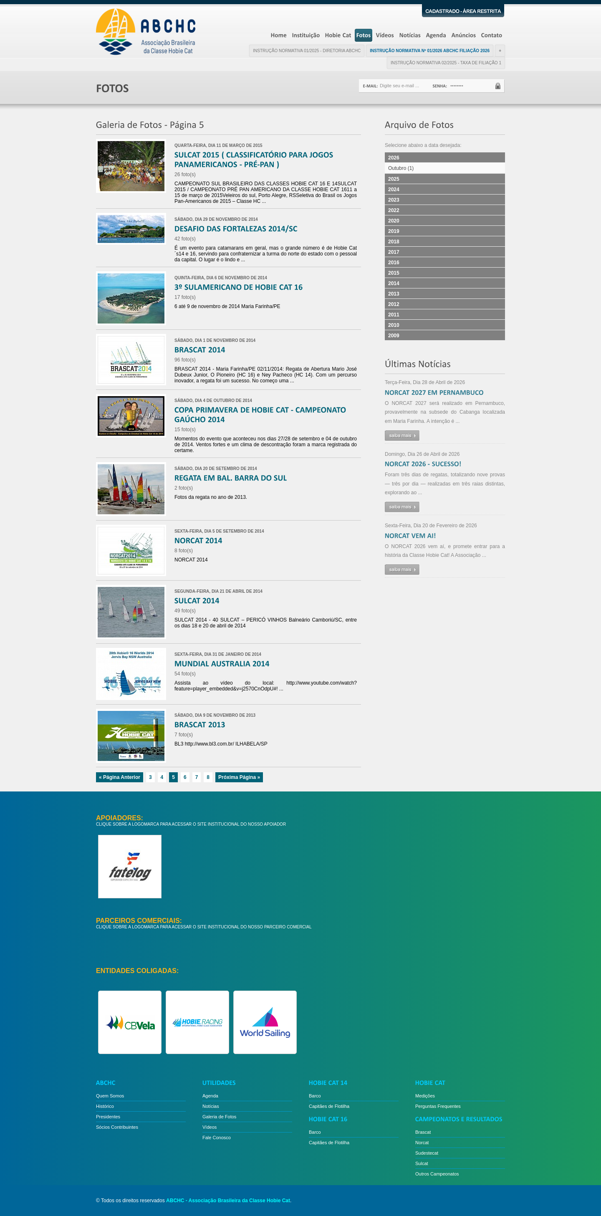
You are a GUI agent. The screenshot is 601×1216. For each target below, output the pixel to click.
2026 (393, 158)
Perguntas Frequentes (438, 1106)
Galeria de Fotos (219, 1116)
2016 (393, 262)
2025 (393, 179)
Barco (315, 1095)
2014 (393, 283)
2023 (393, 200)
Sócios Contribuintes (117, 1127)
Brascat (423, 1132)
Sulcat (421, 1163)
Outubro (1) (401, 168)
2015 (393, 273)
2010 (393, 325)
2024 (393, 189)
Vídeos (209, 1127)
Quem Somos (110, 1095)
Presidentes (108, 1116)
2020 (393, 221)
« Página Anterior (119, 777)
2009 (393, 336)
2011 (393, 315)
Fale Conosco (216, 1137)
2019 (393, 231)
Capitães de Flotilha (329, 1106)
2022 (393, 210)
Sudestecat (426, 1152)
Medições (425, 1095)
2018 (393, 242)
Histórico (105, 1106)
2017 (393, 252)
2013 (393, 294)
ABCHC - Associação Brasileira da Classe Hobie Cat (228, 1200)
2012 (393, 304)
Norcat (422, 1142)
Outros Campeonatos (437, 1173)
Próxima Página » (239, 777)
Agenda (210, 1095)
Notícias (210, 1106)
